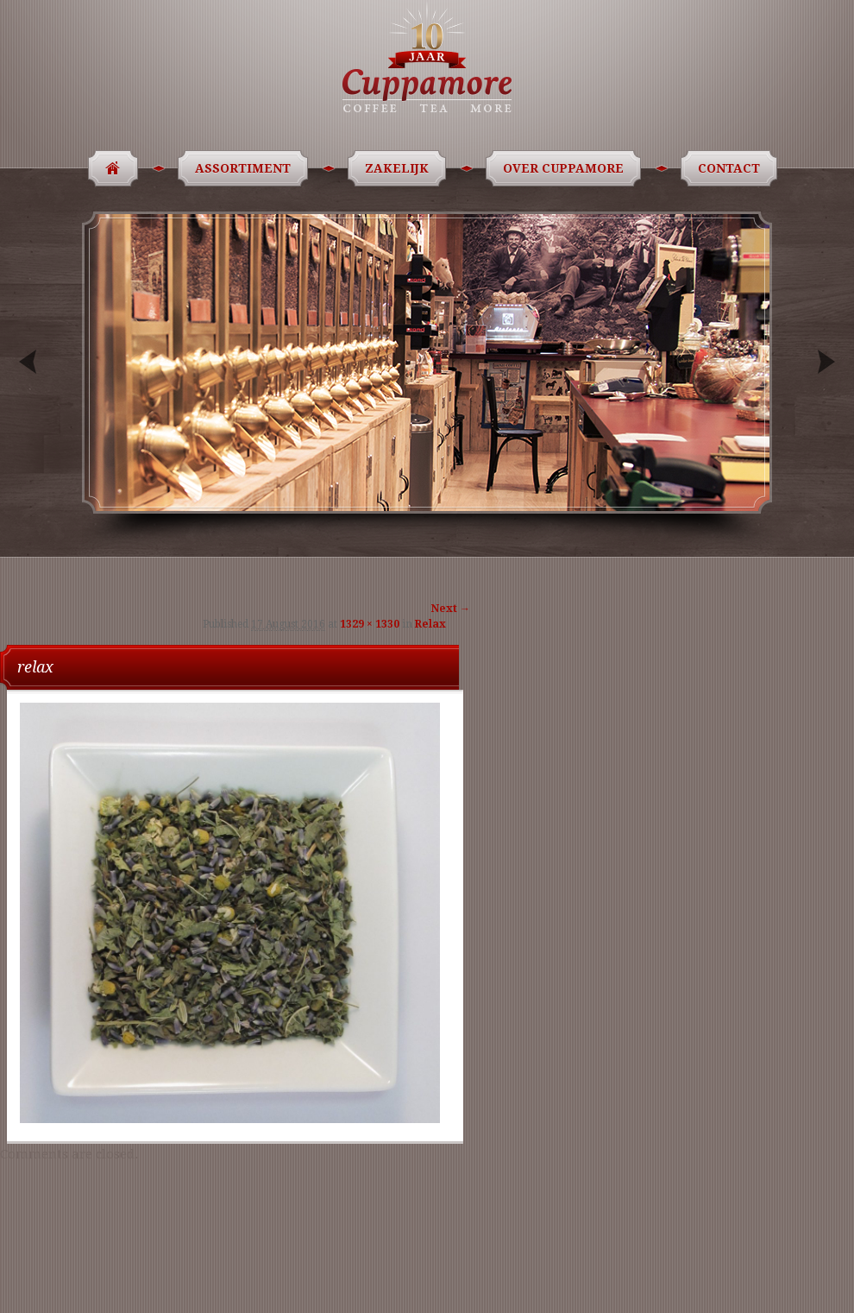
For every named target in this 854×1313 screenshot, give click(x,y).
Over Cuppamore (566, 168)
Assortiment (246, 168)
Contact (732, 168)
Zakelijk (400, 168)
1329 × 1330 (369, 624)
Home (107, 168)
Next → (450, 609)
